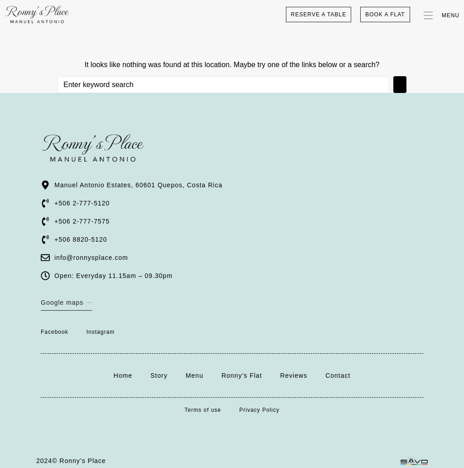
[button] (439, 14)
